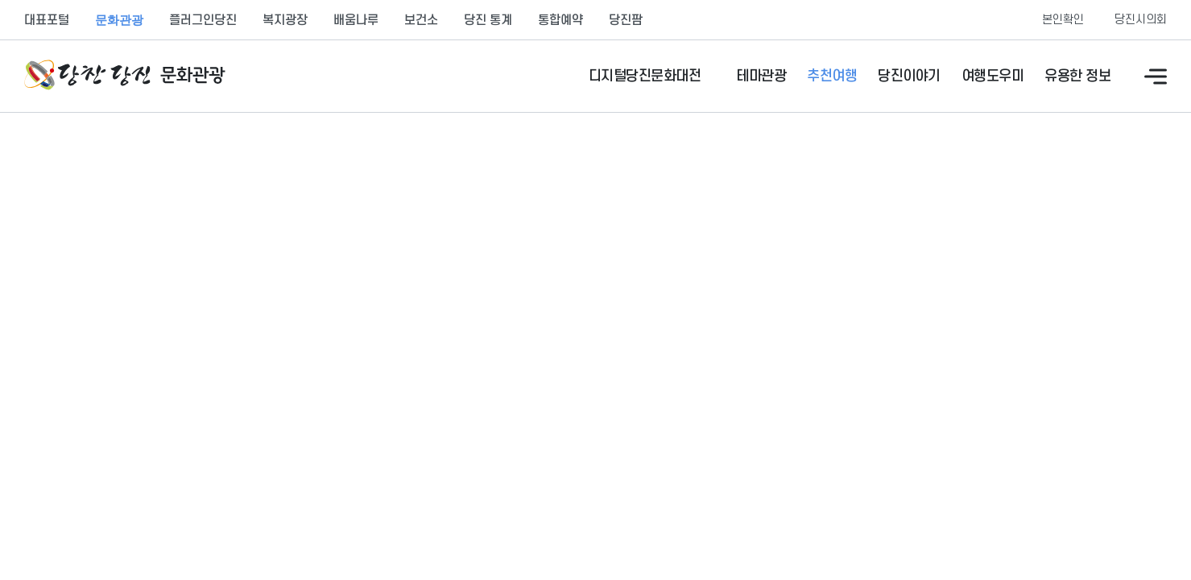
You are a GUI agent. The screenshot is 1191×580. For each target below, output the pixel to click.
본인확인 (1063, 20)
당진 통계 (488, 20)
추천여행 (832, 76)
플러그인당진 (203, 20)
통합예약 (560, 20)
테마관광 (761, 76)
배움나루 (355, 20)
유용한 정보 (1077, 76)
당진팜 (626, 20)
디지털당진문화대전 (645, 76)
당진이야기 (909, 76)
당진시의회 (1140, 20)
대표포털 (46, 20)
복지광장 (285, 20)
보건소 (421, 20)
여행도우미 (992, 76)
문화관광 (119, 20)
